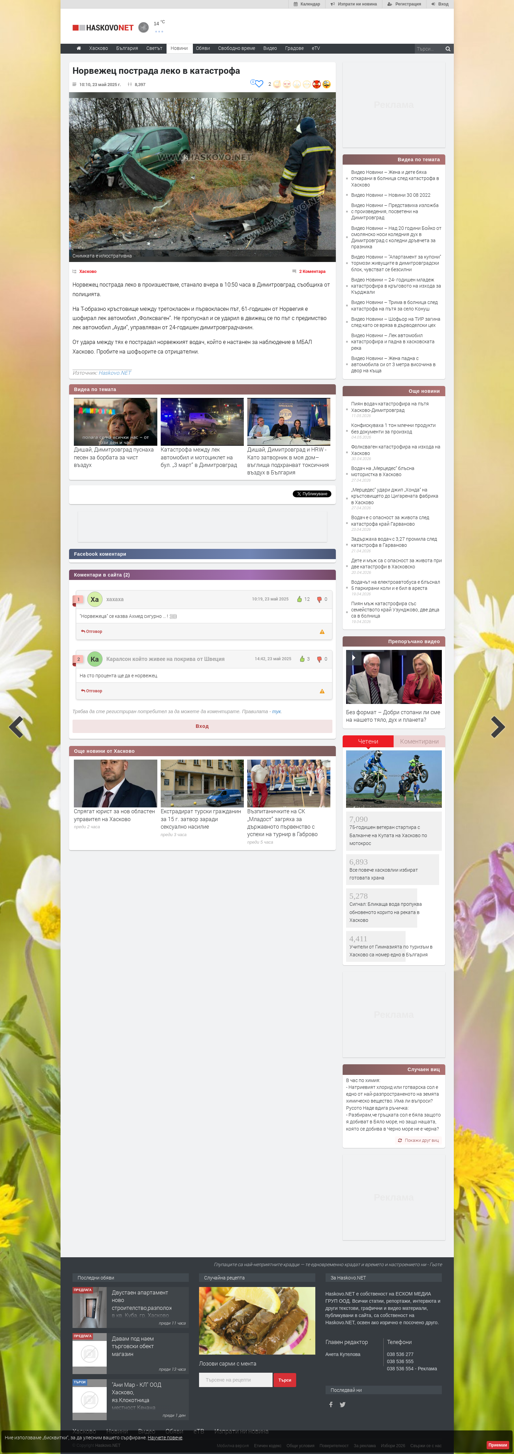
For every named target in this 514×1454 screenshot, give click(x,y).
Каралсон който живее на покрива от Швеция (165, 658)
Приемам (498, 1445)
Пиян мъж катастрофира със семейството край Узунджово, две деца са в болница (395, 609)
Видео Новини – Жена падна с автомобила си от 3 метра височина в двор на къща (393, 364)
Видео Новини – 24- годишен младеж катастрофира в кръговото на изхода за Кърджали (396, 285)
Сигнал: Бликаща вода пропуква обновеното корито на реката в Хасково (386, 912)
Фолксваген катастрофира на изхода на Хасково (395, 449)
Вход (202, 726)
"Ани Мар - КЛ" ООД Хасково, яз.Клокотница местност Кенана (136, 1396)
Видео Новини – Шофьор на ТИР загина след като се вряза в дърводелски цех (395, 322)
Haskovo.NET (114, 372)
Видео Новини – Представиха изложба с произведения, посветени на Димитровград (395, 211)
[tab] (368, 743)
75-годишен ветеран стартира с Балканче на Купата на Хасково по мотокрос (388, 835)
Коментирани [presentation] (419, 741)
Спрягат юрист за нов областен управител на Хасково (114, 814)
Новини (179, 48)
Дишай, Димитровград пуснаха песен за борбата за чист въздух (114, 457)
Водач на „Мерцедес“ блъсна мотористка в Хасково (382, 471)
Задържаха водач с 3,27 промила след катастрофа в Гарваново (394, 542)
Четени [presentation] (368, 741)
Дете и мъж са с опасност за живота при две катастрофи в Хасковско (396, 563)
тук (276, 711)
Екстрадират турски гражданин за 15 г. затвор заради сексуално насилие (201, 818)
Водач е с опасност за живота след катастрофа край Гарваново (390, 520)
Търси (284, 1380)
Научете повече (165, 1437)
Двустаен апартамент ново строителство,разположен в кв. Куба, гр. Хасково (145, 1304)
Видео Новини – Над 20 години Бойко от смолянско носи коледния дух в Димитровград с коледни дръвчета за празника (396, 237)
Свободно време (236, 48)
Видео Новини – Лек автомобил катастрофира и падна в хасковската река (393, 341)
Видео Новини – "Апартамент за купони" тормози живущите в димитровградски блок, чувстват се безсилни (396, 262)
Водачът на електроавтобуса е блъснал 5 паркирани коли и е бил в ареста (395, 585)
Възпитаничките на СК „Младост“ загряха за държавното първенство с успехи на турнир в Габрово (282, 822)
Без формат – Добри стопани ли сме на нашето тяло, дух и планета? (393, 715)
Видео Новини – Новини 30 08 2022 (391, 195)
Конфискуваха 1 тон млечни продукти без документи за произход (393, 428)
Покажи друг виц (418, 1140)
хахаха (115, 599)
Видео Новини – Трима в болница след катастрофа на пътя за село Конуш (394, 305)
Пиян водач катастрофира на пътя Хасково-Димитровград (390, 406)
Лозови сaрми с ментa (227, 1363)
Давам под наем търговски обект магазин (133, 1346)
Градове (294, 48)
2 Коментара (312, 271)
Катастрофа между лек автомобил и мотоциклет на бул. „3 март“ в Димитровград (199, 457)
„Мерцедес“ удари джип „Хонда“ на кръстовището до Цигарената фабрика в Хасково (394, 495)
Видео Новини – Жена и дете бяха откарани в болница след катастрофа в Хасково (395, 178)
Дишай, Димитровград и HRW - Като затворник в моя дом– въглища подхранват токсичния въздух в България (288, 461)
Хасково (87, 271)
